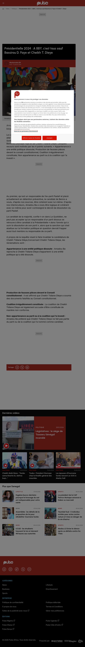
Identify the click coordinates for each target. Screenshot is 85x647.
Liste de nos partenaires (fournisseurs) (25, 131)
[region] (42, 116)
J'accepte (49, 138)
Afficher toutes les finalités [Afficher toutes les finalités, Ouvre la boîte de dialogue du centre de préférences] (31, 138)
